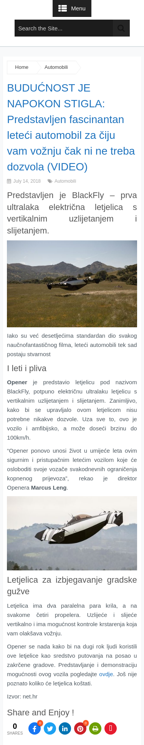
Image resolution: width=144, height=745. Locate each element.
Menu (78, 8)
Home (21, 67)
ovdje (106, 674)
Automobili (56, 67)
